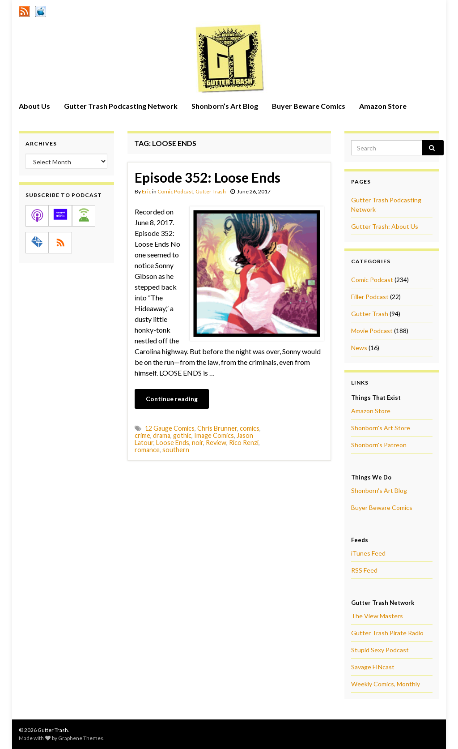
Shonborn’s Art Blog (224, 106)
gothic (182, 435)
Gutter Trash (210, 191)
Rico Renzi (244, 442)
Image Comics (214, 435)
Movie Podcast (372, 330)
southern (175, 450)
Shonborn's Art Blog (379, 490)
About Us (34, 106)
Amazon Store (383, 106)
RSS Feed (364, 570)
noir (197, 442)
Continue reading (172, 398)
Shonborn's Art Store (380, 428)
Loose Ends (172, 442)
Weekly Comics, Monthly (385, 684)
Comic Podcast (175, 191)
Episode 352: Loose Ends (207, 177)
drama (161, 435)
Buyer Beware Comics (308, 106)
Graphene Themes (80, 738)
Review (216, 442)
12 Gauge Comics (170, 428)
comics (249, 428)
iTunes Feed (368, 553)
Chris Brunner (217, 428)
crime (142, 435)
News (359, 347)
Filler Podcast (370, 296)
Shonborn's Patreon (379, 445)
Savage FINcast (372, 667)
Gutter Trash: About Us (384, 226)
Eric (146, 191)
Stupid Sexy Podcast (380, 650)
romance (147, 450)
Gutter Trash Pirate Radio (387, 633)
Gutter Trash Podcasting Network (121, 106)
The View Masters (377, 616)
